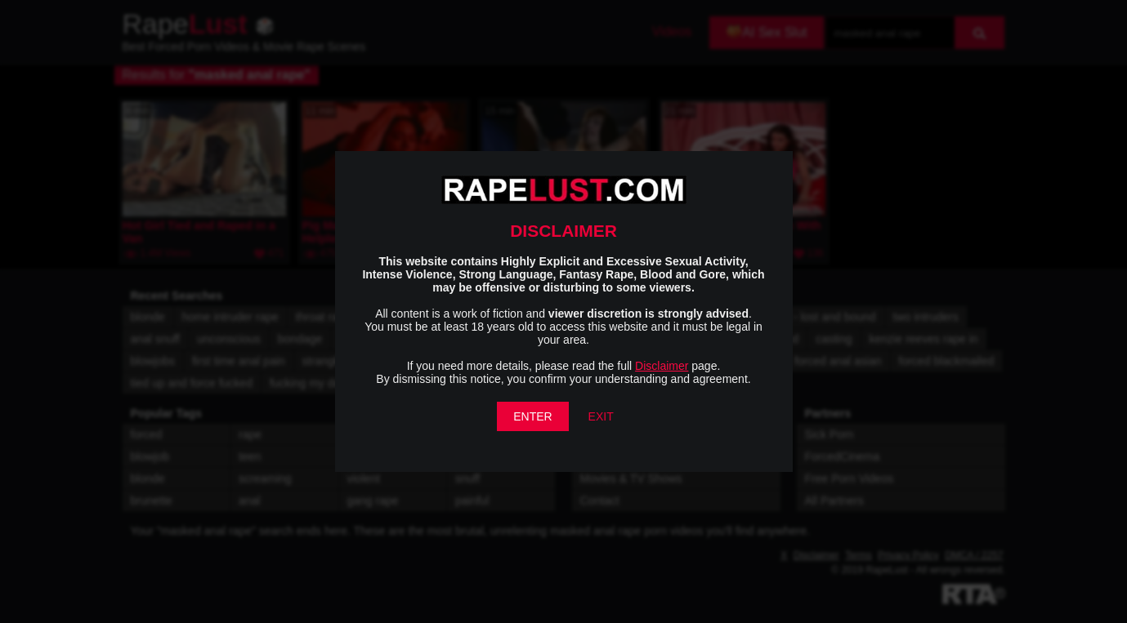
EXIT (601, 416)
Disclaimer (661, 365)
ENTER (532, 416)
